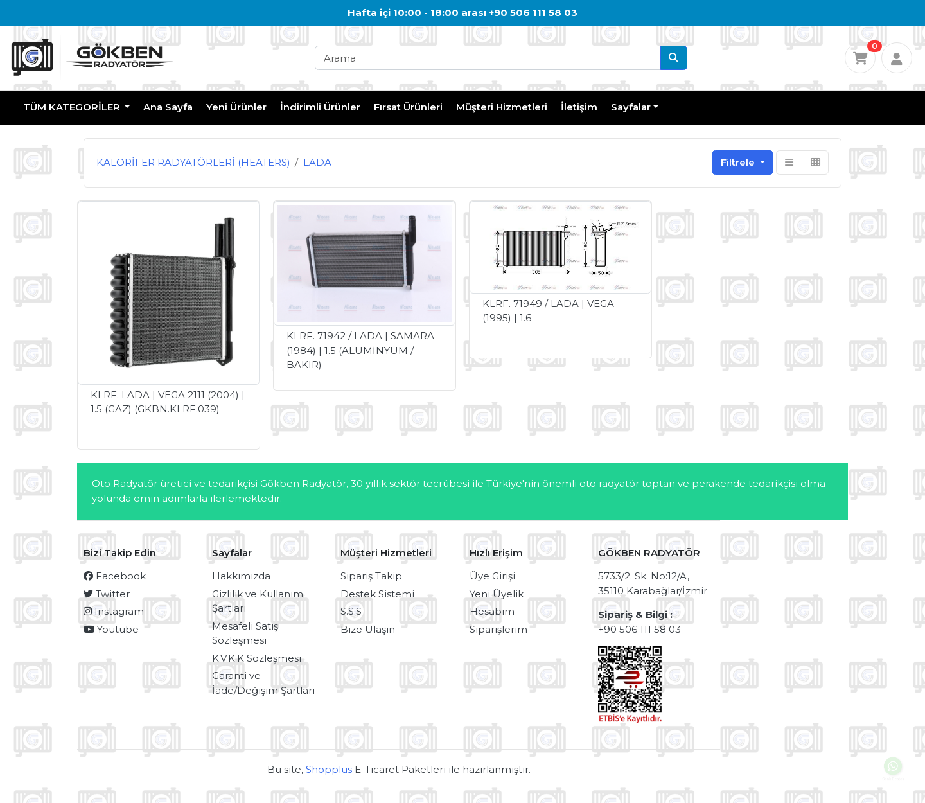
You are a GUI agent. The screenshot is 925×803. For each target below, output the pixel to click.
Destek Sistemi (377, 594)
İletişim (579, 107)
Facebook (115, 576)
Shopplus (329, 769)
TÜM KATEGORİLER (73, 107)
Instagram (114, 611)
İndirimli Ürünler (320, 107)
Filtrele (739, 162)
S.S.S (351, 611)
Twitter (107, 594)
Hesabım (492, 611)
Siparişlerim (498, 629)
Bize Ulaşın (367, 629)
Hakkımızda (241, 576)
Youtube (111, 629)
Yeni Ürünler (236, 107)
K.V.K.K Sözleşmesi (256, 658)
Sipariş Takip (371, 576)
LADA (317, 162)
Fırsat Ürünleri (408, 107)
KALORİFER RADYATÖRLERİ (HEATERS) (193, 162)
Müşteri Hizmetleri (501, 107)
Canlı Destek (893, 771)
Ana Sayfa (168, 107)
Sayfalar (631, 107)
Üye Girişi (492, 576)
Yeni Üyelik (497, 594)
